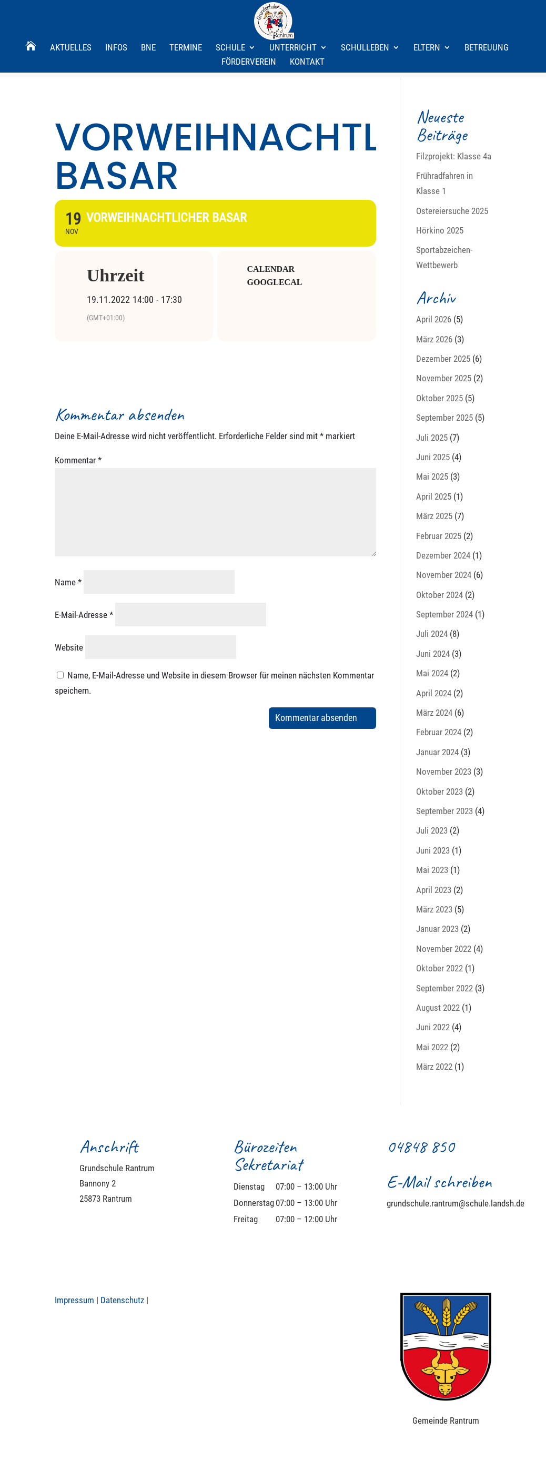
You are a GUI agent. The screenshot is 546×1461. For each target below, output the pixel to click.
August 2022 (438, 1007)
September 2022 (444, 988)
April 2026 (433, 319)
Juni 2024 (433, 653)
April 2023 (433, 890)
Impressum (74, 1300)
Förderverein (248, 26)
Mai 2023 (432, 870)
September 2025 (444, 417)
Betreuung (486, 12)
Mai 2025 (432, 476)
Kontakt (307, 26)
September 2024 (444, 614)
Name (68, 582)
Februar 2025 (438, 536)
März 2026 (434, 339)
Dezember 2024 (443, 555)
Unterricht (293, 12)
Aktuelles (71, 12)
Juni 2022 (433, 1027)
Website (69, 647)
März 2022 (434, 1066)
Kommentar (78, 460)
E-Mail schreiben (439, 1181)
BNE (148, 12)
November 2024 (443, 575)
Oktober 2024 (439, 595)
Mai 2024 (432, 673)
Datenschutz (122, 1300)
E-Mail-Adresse (84, 615)
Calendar (271, 269)
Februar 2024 (438, 732)
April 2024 (433, 693)
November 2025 (443, 378)
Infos (116, 12)
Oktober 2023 (439, 791)
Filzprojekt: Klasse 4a (453, 156)
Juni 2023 (433, 850)
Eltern (426, 12)
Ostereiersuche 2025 (452, 211)
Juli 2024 (432, 633)
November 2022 (443, 948)
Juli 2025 (432, 437)
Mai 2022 (432, 1047)
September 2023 (444, 811)
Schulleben (365, 12)
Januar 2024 (437, 752)
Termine (185, 12)
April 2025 (433, 496)
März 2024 (434, 712)
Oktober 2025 (439, 398)
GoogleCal (274, 282)
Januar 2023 (437, 929)
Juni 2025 (433, 457)
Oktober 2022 (439, 968)
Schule (230, 12)
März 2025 (434, 516)
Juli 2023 (432, 830)
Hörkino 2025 (439, 230)
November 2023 (443, 771)
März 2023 (434, 909)
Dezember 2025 (443, 358)
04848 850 (420, 1146)
